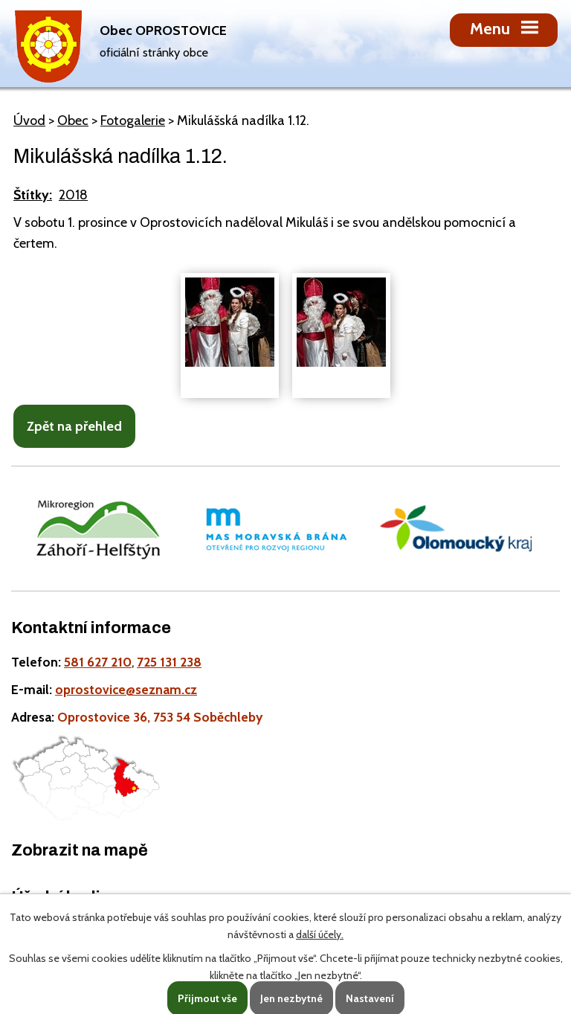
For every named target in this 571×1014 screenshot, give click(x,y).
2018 (73, 195)
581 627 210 (98, 662)
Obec (72, 120)
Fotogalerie (132, 120)
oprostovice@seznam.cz (126, 689)
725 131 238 (169, 662)
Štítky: (32, 195)
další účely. (319, 934)
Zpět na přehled (74, 426)
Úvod (29, 120)
